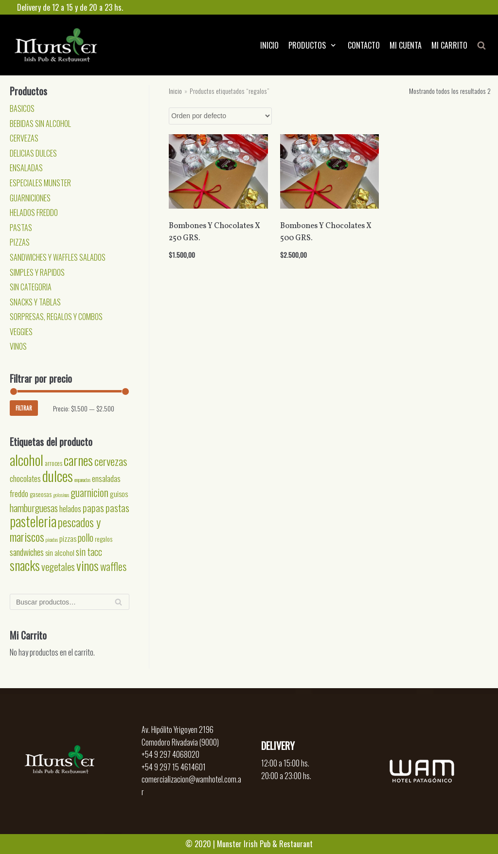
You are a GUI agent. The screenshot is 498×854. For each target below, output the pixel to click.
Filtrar (24, 408)
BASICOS (22, 108)
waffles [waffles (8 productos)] (113, 566)
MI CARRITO (449, 45)
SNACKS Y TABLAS (35, 302)
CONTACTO (364, 45)
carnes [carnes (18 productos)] (78, 460)
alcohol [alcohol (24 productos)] (26, 459)
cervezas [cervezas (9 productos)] (110, 461)
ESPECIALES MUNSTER (40, 183)
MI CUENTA (406, 45)
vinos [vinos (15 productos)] (87, 565)
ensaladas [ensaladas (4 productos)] (106, 478)
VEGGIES (21, 332)
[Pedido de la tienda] (220, 116)
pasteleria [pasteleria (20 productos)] (33, 521)
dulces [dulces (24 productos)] (57, 475)
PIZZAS (20, 242)
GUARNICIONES (30, 198)
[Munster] (56, 45)
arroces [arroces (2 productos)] (53, 463)
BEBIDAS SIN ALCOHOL (40, 123)
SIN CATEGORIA (31, 287)
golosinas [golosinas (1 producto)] (61, 494)
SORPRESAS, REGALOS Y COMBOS (56, 316)
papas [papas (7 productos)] (93, 507)
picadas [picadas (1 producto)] (52, 539)
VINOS (18, 346)
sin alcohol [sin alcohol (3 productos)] (59, 552)
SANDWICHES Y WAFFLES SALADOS (58, 257)
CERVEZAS (24, 138)
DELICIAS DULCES (33, 153)
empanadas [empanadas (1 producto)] (82, 479)
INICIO (269, 45)
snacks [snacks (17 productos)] (25, 565)
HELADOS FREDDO (34, 212)
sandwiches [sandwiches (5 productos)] (27, 551)
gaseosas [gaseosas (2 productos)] (41, 494)
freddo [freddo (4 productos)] (19, 493)
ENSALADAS (26, 168)
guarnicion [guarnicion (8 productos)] (89, 492)
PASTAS (21, 227)
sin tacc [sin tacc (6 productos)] (89, 551)
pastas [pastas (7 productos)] (117, 507)
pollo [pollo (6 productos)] (85, 537)
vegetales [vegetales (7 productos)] (58, 566)
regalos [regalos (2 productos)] (103, 539)
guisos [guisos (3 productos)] (119, 493)
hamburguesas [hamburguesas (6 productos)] (34, 507)
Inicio (175, 91)
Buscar (118, 604)
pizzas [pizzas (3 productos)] (67, 538)
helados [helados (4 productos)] (70, 508)
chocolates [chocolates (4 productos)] (25, 478)
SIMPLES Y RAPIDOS (37, 272)
